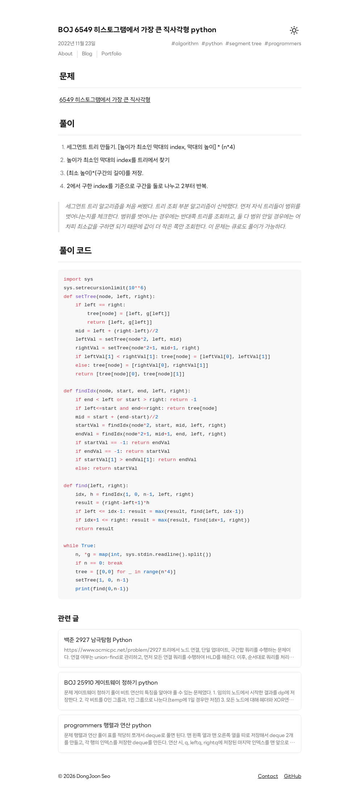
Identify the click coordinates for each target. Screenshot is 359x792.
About (65, 54)
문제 (67, 77)
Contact (268, 776)
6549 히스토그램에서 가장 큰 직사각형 (104, 100)
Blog (87, 54)
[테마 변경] (294, 30)
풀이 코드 (75, 251)
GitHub (292, 776)
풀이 (67, 124)
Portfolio (111, 54)
